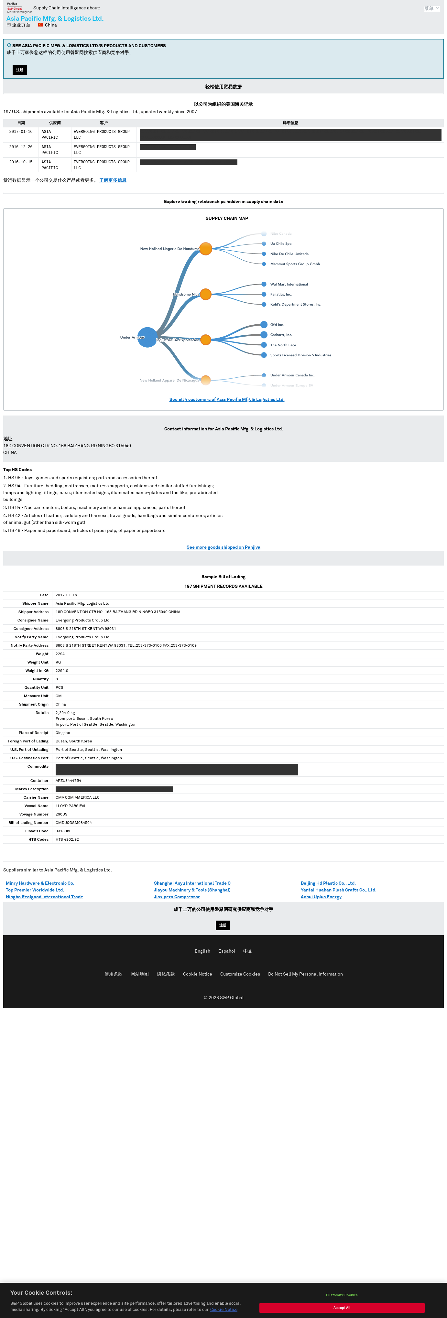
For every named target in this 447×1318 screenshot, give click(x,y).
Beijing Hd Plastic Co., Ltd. (328, 883)
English (202, 951)
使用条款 (113, 974)
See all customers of (227, 399)
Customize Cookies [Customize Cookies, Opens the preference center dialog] (342, 1303)
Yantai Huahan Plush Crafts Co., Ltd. (338, 890)
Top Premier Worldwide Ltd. (35, 890)
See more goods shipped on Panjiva (223, 547)
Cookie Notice (197, 974)
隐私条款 (166, 974)
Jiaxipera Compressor (177, 897)
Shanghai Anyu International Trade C (192, 883)
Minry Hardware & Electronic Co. (40, 883)
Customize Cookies (240, 974)
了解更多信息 (112, 180)
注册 (19, 70)
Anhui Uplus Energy (321, 897)
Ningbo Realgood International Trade (44, 897)
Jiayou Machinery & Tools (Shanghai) (192, 890)
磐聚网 (19, 8)
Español (226, 951)
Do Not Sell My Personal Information (305, 974)
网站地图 (140, 974)
